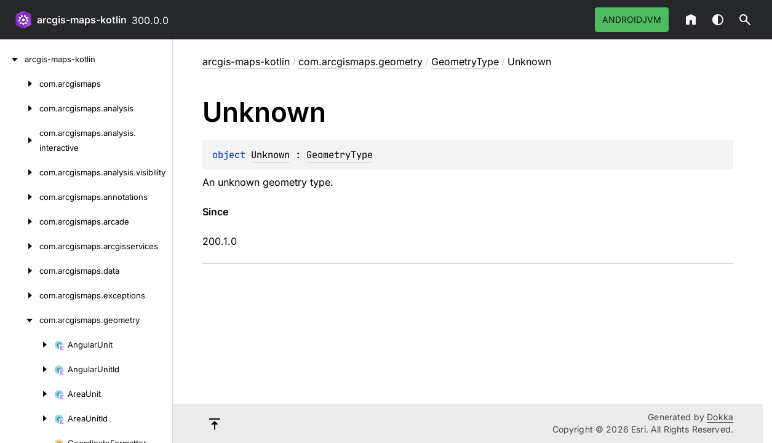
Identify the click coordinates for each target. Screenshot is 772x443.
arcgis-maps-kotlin (82, 20)
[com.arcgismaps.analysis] (19, 108)
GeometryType (465, 61)
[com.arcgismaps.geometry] (19, 320)
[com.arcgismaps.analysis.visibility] (19, 172)
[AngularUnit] (27, 344)
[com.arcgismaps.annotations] (19, 197)
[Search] (745, 19)
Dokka (720, 417)
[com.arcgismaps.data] (19, 270)
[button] (745, 19)
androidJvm (631, 19)
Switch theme (718, 19)
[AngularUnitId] (27, 369)
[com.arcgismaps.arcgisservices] (19, 246)
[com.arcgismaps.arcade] (19, 221)
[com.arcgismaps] (19, 83)
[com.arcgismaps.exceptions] (19, 295)
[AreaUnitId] (27, 418)
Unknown (270, 154)
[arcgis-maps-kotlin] (12, 59)
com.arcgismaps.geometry (360, 61)
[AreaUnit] (27, 393)
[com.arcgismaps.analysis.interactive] (19, 140)
